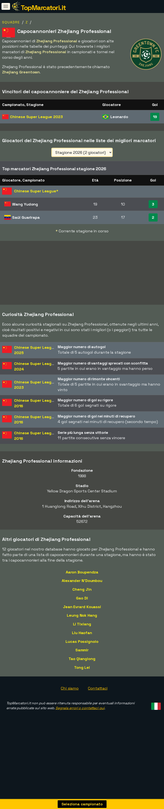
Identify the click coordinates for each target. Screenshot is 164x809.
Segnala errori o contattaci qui (80, 725)
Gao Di (82, 614)
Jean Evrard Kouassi (82, 623)
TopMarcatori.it (43, 7)
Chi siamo (70, 705)
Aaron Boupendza (82, 588)
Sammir (82, 666)
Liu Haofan (82, 649)
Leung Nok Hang (82, 632)
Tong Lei (82, 684)
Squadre (11, 22)
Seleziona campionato (82, 804)
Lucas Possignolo (82, 658)
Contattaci (97, 705)
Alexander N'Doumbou (82, 597)
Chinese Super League (36, 116)
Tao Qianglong (82, 675)
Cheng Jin (81, 606)
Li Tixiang (82, 640)
